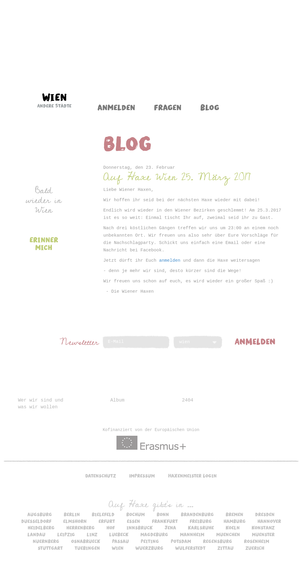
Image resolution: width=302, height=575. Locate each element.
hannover (269, 521)
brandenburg (197, 514)
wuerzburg (149, 547)
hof (110, 527)
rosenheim (256, 541)
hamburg (235, 521)
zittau (225, 547)
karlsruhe (201, 527)
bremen (234, 514)
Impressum (142, 475)
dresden (265, 514)
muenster (263, 534)
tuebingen (87, 547)
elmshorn (75, 521)
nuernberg (46, 541)
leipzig (66, 534)
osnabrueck (85, 541)
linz (92, 534)
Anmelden (116, 107)
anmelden (169, 260)
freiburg (201, 521)
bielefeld (103, 514)
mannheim (192, 534)
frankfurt (165, 521)
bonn (163, 514)
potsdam (181, 541)
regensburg (217, 541)
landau (36, 534)
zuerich (254, 547)
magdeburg (154, 534)
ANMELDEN (255, 341)
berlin (72, 514)
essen (133, 521)
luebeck (119, 534)
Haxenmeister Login (192, 475)
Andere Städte (54, 105)
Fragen (167, 107)
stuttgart (50, 547)
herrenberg (80, 527)
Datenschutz (100, 475)
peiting (150, 541)
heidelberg (41, 527)
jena (170, 527)
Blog (209, 107)
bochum (135, 514)
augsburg (39, 514)
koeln (233, 527)
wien (118, 547)
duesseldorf (36, 521)
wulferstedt (190, 547)
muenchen (228, 534)
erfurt (107, 521)
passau (120, 541)
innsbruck (140, 527)
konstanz (263, 527)
